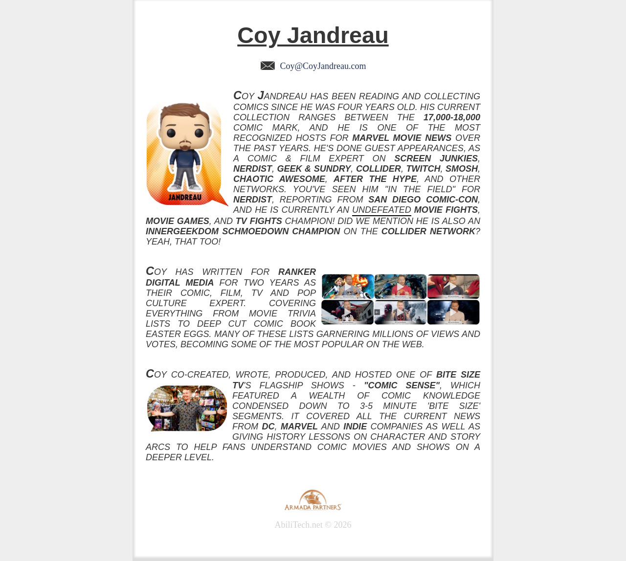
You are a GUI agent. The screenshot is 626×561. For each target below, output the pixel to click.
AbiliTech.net (299, 525)
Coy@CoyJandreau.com (313, 66)
